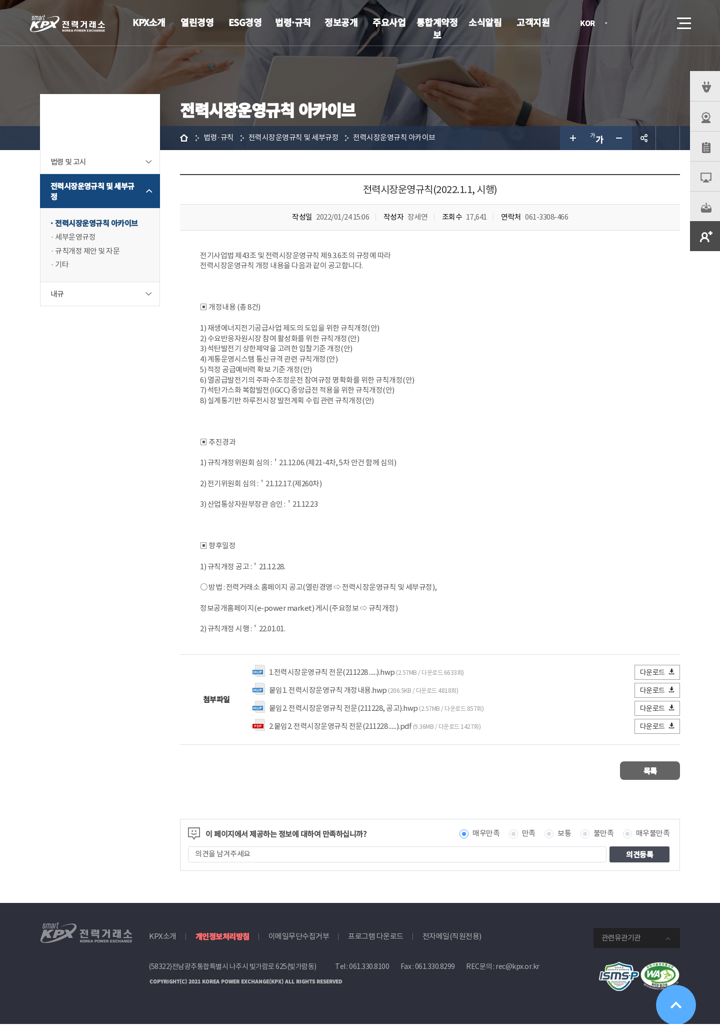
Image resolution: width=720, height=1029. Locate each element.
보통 (564, 838)
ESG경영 (245, 22)
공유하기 (644, 138)
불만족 (604, 838)
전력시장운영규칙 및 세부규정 (92, 191)
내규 (57, 294)
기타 (61, 265)
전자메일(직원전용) (452, 941)
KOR (590, 24)
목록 (650, 775)
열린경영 (197, 22)
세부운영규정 (75, 237)
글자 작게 (620, 138)
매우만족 (486, 838)
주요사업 (389, 22)
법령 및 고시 (68, 162)
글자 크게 (572, 138)
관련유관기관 (621, 942)
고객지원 (533, 22)
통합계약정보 (437, 28)
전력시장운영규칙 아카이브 (96, 223)
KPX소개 (149, 22)
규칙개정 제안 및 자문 (87, 251)
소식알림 (485, 22)
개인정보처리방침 (223, 941)
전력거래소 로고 (67, 24)
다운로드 (658, 677)
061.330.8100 (369, 971)
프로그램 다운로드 (376, 941)
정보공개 (341, 22)
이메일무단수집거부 (299, 941)
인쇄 (668, 138)
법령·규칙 (293, 22)
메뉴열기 (683, 20)
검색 (656, 23)
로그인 (628, 23)
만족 (529, 838)
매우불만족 (653, 838)
